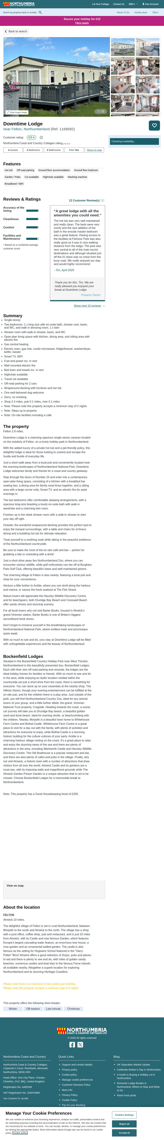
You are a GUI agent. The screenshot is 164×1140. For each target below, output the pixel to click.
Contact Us (118, 4)
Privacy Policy (70, 1095)
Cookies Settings (124, 1115)
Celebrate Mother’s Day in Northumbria (139, 1069)
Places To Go (123, 12)
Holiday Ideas (141, 12)
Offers (155, 12)
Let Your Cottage (100, 4)
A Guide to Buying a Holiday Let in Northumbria (136, 1076)
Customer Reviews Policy (76, 1084)
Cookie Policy (69, 1100)
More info (67, 1090)
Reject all (124, 1124)
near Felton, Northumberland (39, 129)
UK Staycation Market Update (133, 1064)
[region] (82, 1123)
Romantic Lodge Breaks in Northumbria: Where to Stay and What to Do (138, 1087)
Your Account (150, 4)
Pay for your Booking (73, 1105)
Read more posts (126, 1095)
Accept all (124, 1132)
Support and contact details (77, 1064)
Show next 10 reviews (87, 305)
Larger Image (17, 112)
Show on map (94, 150)
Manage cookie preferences (77, 1079)
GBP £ (133, 4)
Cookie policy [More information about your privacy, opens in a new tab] (20, 1133)
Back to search (18, 31)
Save (154, 126)
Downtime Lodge (23, 123)
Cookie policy (69, 1074)
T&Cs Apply (82, 23)
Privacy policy (69, 1069)
